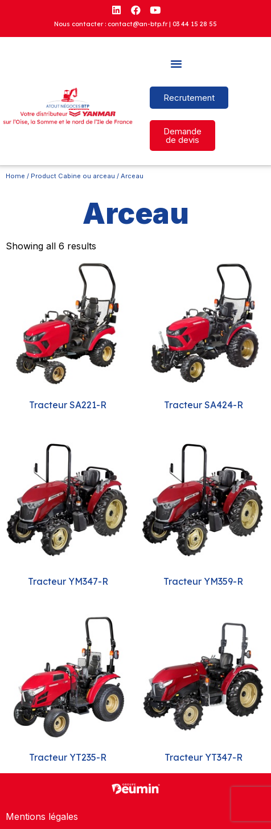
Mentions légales (42, 816)
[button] (176, 64)
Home (15, 176)
